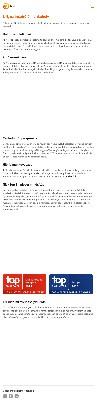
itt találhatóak (69, 176)
